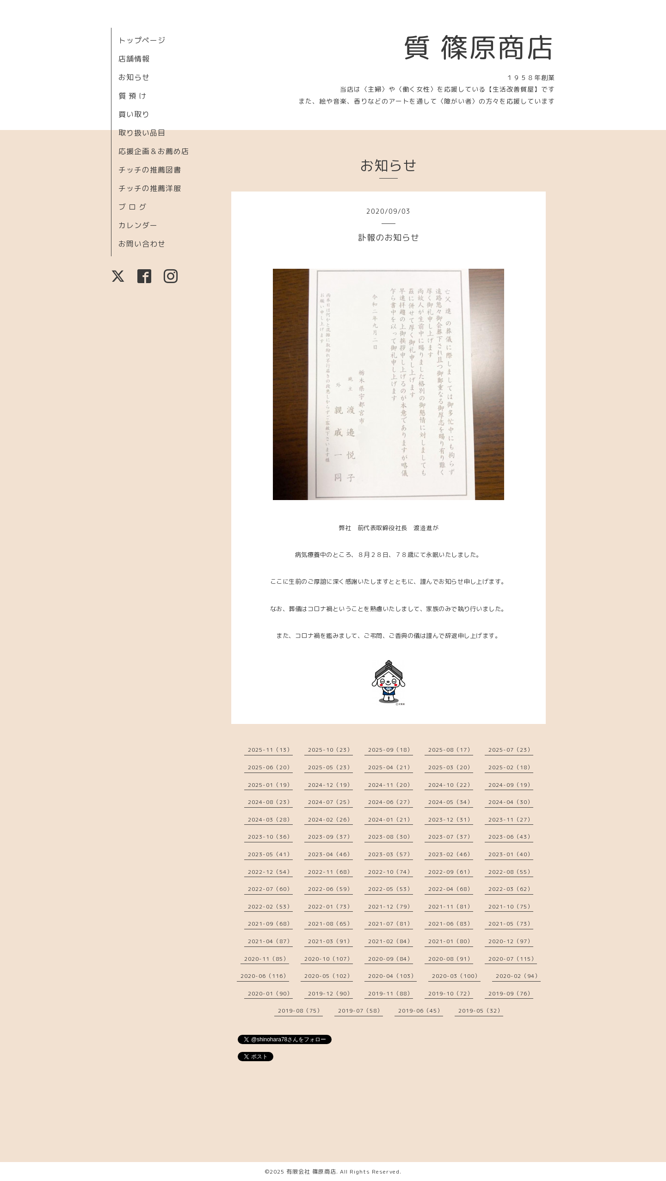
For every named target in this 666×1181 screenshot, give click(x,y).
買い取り (134, 114)
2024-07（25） (330, 802)
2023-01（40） (510, 854)
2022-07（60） (270, 889)
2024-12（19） (330, 785)
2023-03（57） (390, 854)
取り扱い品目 (142, 133)
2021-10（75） (510, 906)
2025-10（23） (330, 750)
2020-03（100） (456, 976)
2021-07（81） (390, 923)
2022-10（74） (390, 872)
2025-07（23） (510, 750)
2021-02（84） (390, 941)
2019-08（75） (300, 1010)
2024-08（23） (270, 802)
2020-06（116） (264, 976)
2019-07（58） (360, 1010)
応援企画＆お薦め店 (153, 151)
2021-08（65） (330, 923)
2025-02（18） (510, 767)
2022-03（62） (510, 889)
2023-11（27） (510, 819)
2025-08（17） (450, 750)
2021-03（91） (330, 941)
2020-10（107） (328, 959)
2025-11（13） (270, 750)
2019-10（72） (450, 993)
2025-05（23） (330, 767)
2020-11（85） (266, 959)
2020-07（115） (512, 959)
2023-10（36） (270, 837)
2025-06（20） (270, 767)
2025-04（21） (390, 767)
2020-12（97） (510, 941)
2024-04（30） (510, 802)
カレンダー (138, 225)
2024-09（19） (510, 785)
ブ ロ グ (132, 207)
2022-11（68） (330, 872)
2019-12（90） (330, 993)
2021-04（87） (270, 941)
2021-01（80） (450, 941)
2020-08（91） (450, 959)
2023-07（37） (450, 837)
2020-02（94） (518, 976)
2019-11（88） (390, 993)
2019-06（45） (420, 1010)
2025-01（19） (270, 785)
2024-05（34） (450, 802)
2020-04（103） (392, 976)
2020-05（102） (328, 976)
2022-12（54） (270, 872)
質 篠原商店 (479, 47)
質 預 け (132, 96)
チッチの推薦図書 (149, 170)
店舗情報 (134, 59)
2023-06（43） (510, 837)
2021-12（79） (390, 906)
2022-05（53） (390, 889)
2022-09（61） (450, 872)
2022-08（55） (510, 872)
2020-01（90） (270, 993)
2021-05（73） (510, 923)
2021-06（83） (450, 923)
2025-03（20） (450, 767)
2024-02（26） (330, 819)
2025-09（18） (390, 750)
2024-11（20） (390, 785)
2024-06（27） (390, 802)
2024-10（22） (450, 785)
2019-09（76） (510, 993)
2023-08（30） (390, 837)
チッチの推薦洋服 (149, 188)
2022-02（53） (270, 906)
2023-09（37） (330, 837)
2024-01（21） (390, 819)
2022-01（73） (330, 906)
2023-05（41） (270, 854)
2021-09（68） (270, 923)
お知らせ (134, 77)
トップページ (142, 40)
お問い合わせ (142, 244)
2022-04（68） (450, 889)
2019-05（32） (480, 1010)
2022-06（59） (330, 889)
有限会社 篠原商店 (311, 1171)
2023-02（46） (450, 854)
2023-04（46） (330, 854)
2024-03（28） (270, 819)
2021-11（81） (450, 906)
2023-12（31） (450, 819)
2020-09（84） (390, 959)
